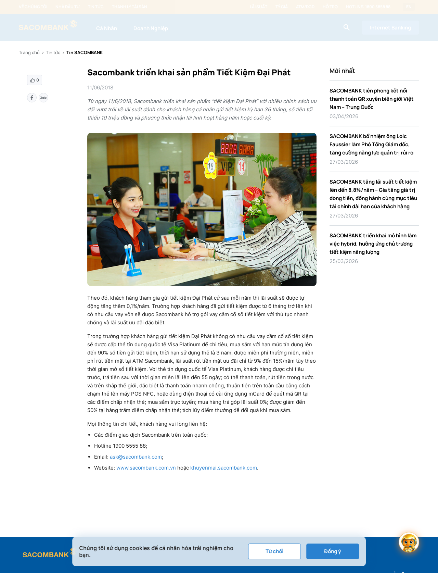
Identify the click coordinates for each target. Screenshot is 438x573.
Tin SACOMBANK (84, 52)
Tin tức (96, 7)
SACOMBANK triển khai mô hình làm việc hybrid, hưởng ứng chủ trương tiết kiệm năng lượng (373, 244)
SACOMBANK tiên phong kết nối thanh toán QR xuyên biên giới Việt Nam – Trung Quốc (372, 99)
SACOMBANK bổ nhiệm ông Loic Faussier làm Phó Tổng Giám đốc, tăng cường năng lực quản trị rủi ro (371, 144)
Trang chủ (29, 52)
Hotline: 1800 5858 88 (368, 7)
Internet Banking (390, 27)
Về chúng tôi (33, 7)
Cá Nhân (106, 28)
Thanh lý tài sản (129, 7)
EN (409, 7)
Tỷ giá (281, 7)
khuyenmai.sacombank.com (223, 467)
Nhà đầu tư (67, 7)
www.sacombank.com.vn (146, 467)
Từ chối (274, 551)
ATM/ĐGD (305, 7)
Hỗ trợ (330, 7)
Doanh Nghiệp (150, 28)
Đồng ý (332, 551)
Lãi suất (258, 7)
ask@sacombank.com (136, 456)
